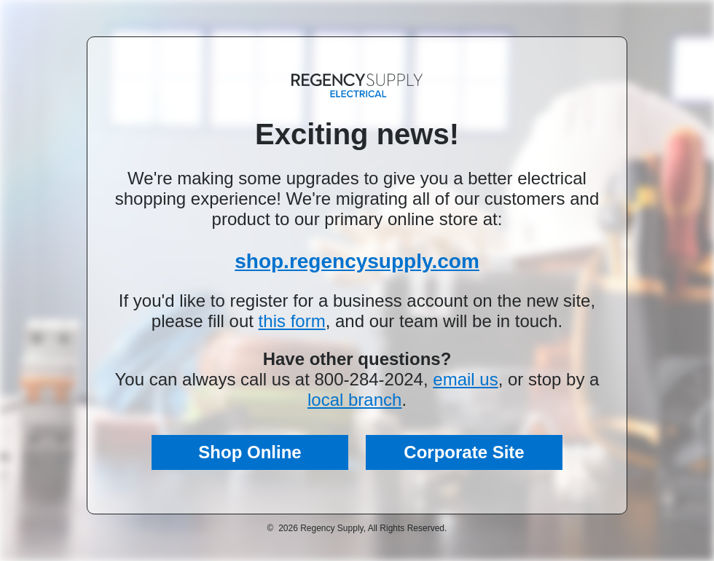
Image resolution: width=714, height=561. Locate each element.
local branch (354, 399)
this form (292, 321)
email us (465, 379)
